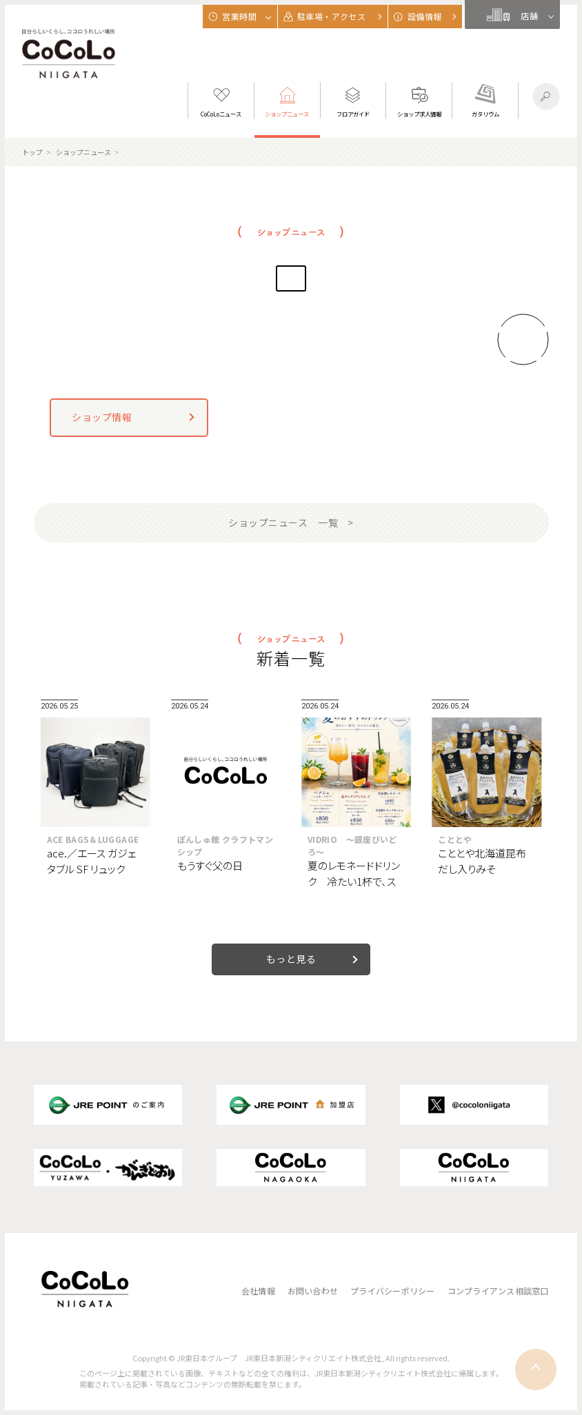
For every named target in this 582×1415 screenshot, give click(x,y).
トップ (32, 152)
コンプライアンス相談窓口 (498, 1290)
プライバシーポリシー (392, 1290)
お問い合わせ (313, 1290)
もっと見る (291, 959)
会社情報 (258, 1290)
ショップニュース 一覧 (283, 522)
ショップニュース (83, 152)
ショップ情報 (102, 417)
